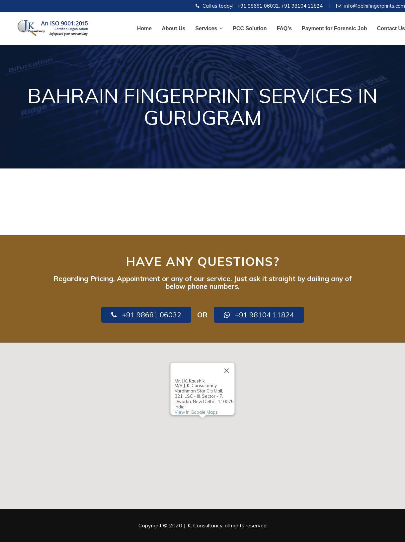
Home (144, 28)
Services (209, 28)
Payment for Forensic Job (334, 28)
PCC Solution (250, 28)
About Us (173, 28)
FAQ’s (284, 28)
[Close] (227, 371)
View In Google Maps (196, 412)
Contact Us (391, 28)
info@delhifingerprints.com (374, 6)
